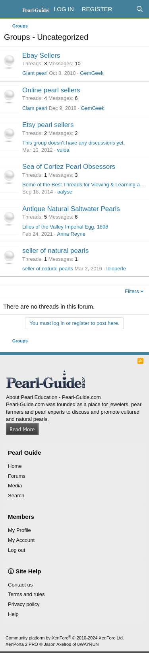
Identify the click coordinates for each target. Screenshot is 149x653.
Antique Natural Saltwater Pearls (71, 209)
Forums (16, 476)
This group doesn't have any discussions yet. (73, 143)
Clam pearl (34, 108)
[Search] (139, 9)
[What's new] (124, 9)
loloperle (116, 269)
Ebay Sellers (41, 55)
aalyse (64, 192)
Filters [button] (132, 291)
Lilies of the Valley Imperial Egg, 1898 (65, 227)
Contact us (20, 585)
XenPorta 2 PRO (22, 644)
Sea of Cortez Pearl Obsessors (68, 166)
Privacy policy (23, 604)
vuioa (63, 150)
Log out (16, 550)
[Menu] (11, 9)
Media (15, 486)
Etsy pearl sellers (48, 125)
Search (16, 496)
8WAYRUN (88, 644)
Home (15, 466)
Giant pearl (35, 73)
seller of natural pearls (55, 250)
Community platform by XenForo (65, 637)
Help (13, 614)
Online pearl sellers (51, 90)
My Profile (19, 530)
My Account (21, 540)
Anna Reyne (71, 234)
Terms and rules (26, 594)
